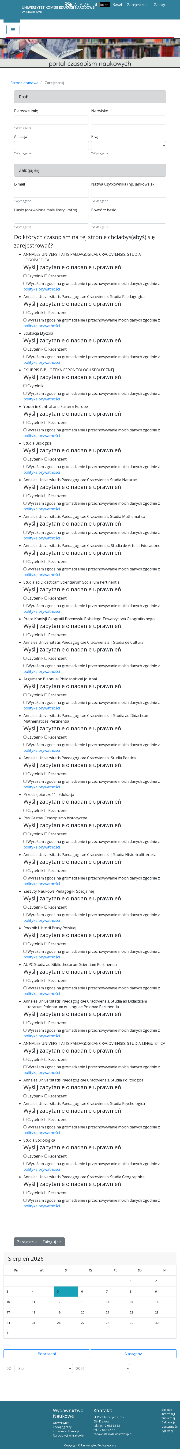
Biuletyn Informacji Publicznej (168, 1414)
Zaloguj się (52, 1241)
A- (76, 4)
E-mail (19, 184)
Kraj (94, 136)
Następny (133, 1353)
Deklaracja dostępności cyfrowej (169, 1426)
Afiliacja (20, 136)
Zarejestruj (136, 4)
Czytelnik (33, 276)
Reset (117, 4)
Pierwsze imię (26, 110)
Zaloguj (160, 4)
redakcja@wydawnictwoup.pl (113, 1434)
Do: (9, 1368)
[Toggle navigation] (12, 29)
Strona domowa (24, 82)
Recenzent (55, 276)
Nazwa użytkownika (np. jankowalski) (124, 184)
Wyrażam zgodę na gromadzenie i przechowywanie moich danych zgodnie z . (91, 286)
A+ (86, 4)
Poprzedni (47, 1353)
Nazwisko (99, 110)
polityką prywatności (41, 289)
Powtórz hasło (103, 210)
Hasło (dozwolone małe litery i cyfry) (45, 210)
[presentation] (49, 1223)
